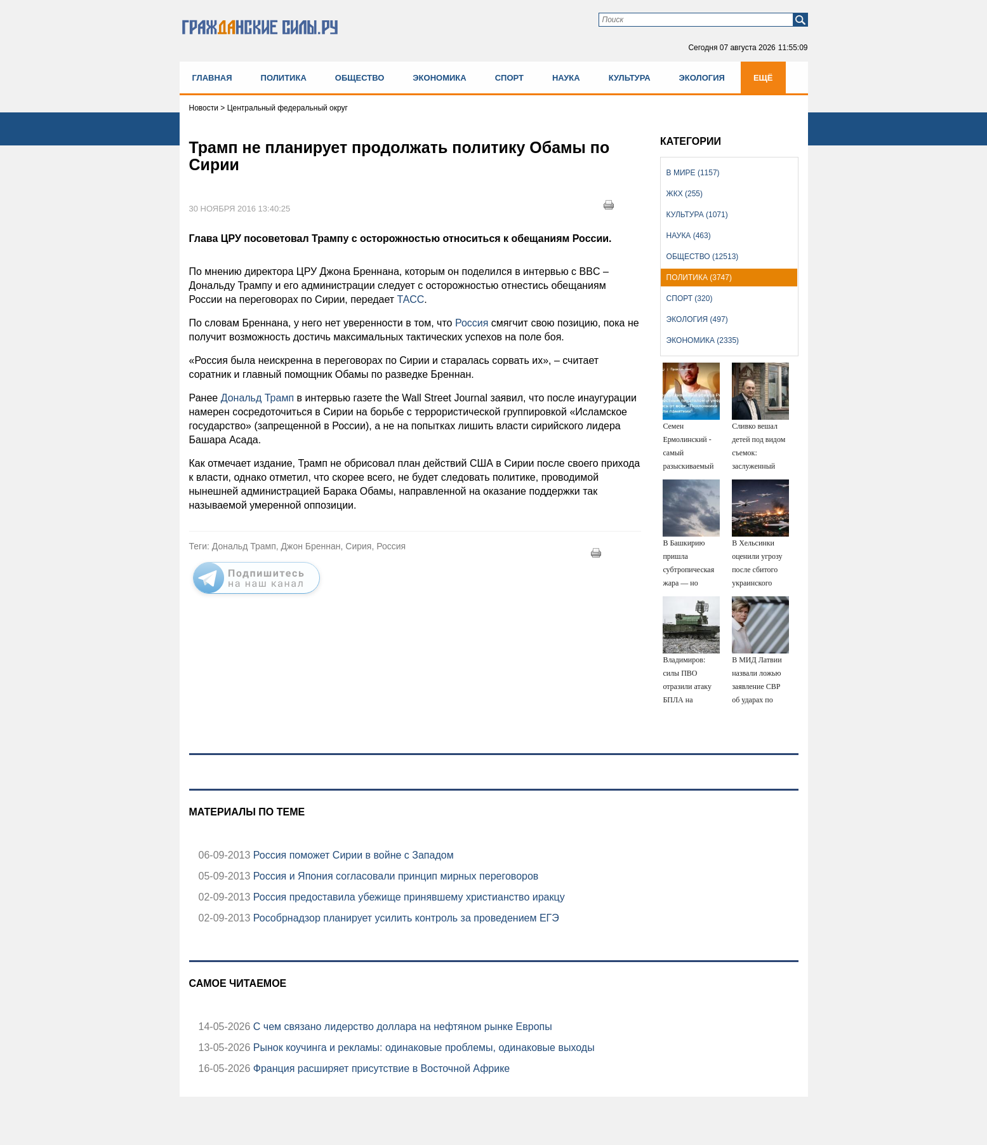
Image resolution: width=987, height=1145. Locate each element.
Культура (630, 78)
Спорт (509, 78)
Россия (470, 323)
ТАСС (409, 299)
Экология (702, 78)
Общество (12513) (702, 256)
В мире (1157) (693, 172)
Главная (212, 78)
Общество (360, 78)
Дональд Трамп (257, 397)
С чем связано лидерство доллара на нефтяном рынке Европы (401, 1026)
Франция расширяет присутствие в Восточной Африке (380, 1068)
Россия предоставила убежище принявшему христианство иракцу (407, 897)
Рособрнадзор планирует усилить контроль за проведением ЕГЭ (404, 918)
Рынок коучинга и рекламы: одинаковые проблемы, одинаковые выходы (422, 1047)
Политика (284, 78)
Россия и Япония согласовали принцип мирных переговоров (394, 876)
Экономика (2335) (702, 340)
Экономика (439, 78)
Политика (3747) (699, 277)
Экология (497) (697, 319)
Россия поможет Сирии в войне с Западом (351, 855)
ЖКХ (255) (684, 193)
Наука (566, 78)
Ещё (763, 78)
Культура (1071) (697, 214)
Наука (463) (688, 235)
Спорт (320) (689, 298)
